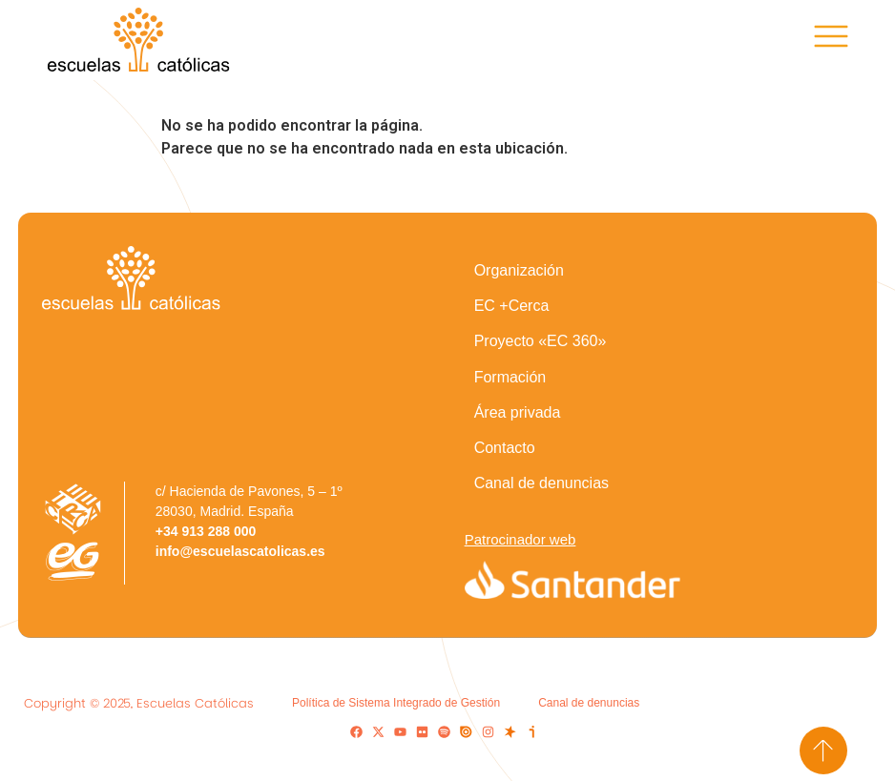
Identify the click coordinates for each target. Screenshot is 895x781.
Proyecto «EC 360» (540, 341)
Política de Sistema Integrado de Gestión (396, 702)
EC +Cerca (512, 306)
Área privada (517, 412)
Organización (519, 270)
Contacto (504, 448)
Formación (510, 377)
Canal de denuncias (541, 483)
